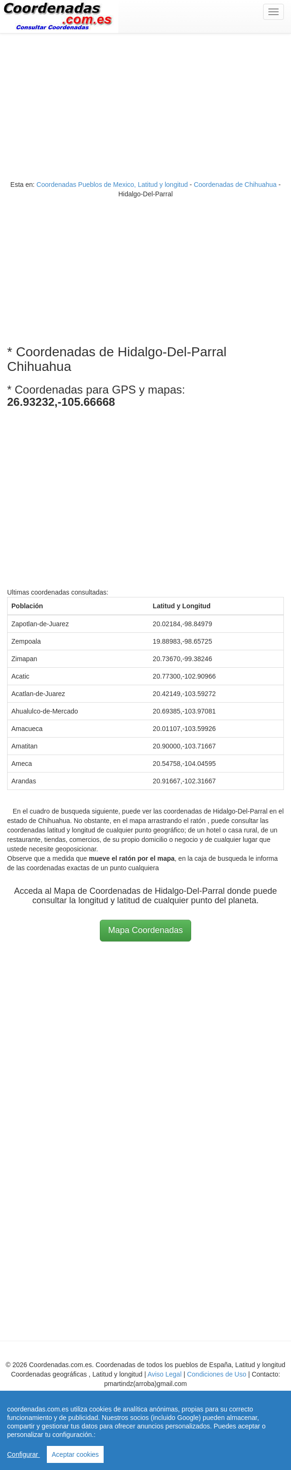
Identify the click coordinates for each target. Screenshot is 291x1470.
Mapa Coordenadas (145, 930)
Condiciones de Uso (216, 1374)
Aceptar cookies (75, 1454)
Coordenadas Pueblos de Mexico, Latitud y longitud (112, 184)
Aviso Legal (165, 1374)
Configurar (23, 1454)
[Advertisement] (146, 109)
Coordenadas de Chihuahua (235, 184)
